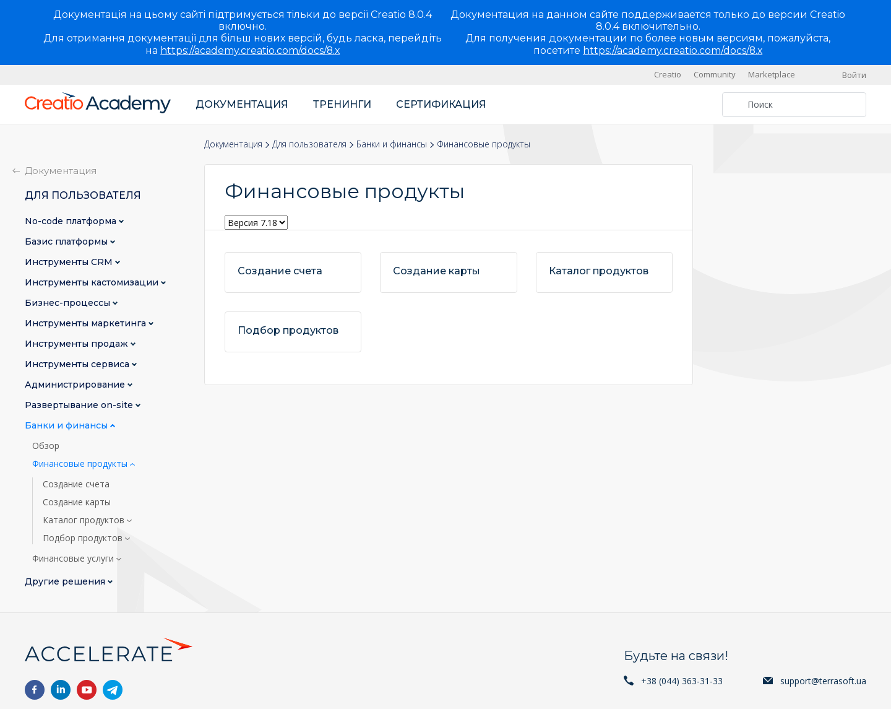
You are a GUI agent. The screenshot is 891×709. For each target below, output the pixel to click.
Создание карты (77, 502)
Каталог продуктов (85, 520)
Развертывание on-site (80, 405)
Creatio (667, 74)
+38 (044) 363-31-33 (682, 681)
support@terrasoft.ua (823, 681)
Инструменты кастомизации (93, 282)
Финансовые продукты (81, 463)
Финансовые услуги (74, 558)
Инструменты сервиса (78, 364)
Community (715, 74)
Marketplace (771, 74)
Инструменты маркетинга (86, 323)
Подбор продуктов (84, 538)
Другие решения (66, 581)
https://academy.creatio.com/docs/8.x (250, 50)
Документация (242, 104)
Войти (854, 74)
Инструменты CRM (70, 262)
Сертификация (441, 104)
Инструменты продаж (78, 344)
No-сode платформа (72, 221)
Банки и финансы (391, 144)
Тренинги (342, 104)
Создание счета (76, 484)
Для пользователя (309, 144)
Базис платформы (67, 242)
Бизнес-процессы (69, 303)
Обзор (45, 445)
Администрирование (76, 385)
